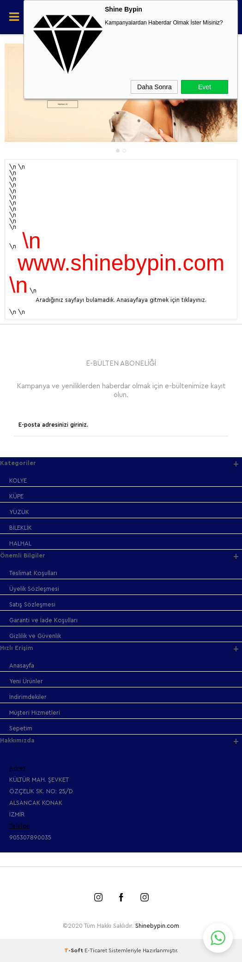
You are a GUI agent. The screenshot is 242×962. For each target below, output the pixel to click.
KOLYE (18, 481)
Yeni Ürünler (26, 681)
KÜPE (16, 496)
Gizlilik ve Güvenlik (35, 636)
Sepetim (20, 728)
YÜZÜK (19, 512)
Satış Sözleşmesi (32, 604)
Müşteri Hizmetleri (34, 713)
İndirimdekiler (28, 697)
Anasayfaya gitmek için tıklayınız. (161, 300)
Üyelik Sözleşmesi (34, 589)
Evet (204, 87)
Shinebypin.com (157, 926)
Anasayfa (21, 665)
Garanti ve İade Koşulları (43, 620)
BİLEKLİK (20, 528)
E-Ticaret (96, 950)
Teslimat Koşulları (33, 573)
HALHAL (20, 543)
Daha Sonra (154, 87)
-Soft (74, 950)
